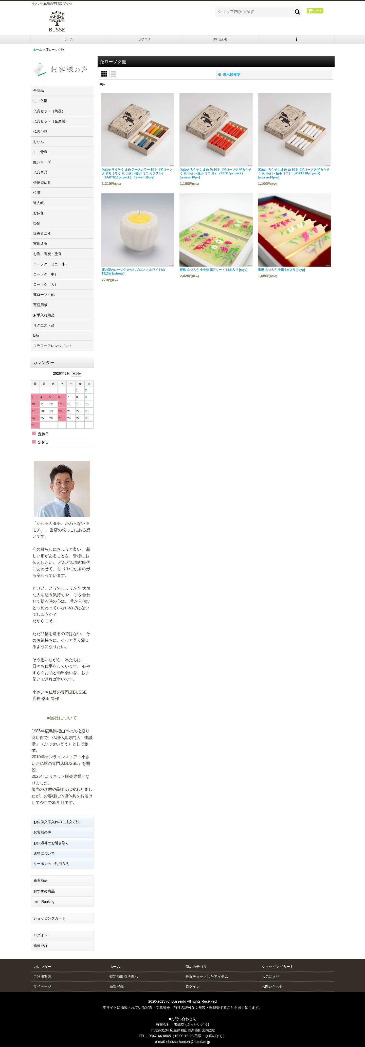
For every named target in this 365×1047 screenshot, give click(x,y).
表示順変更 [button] (229, 77)
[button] (297, 40)
